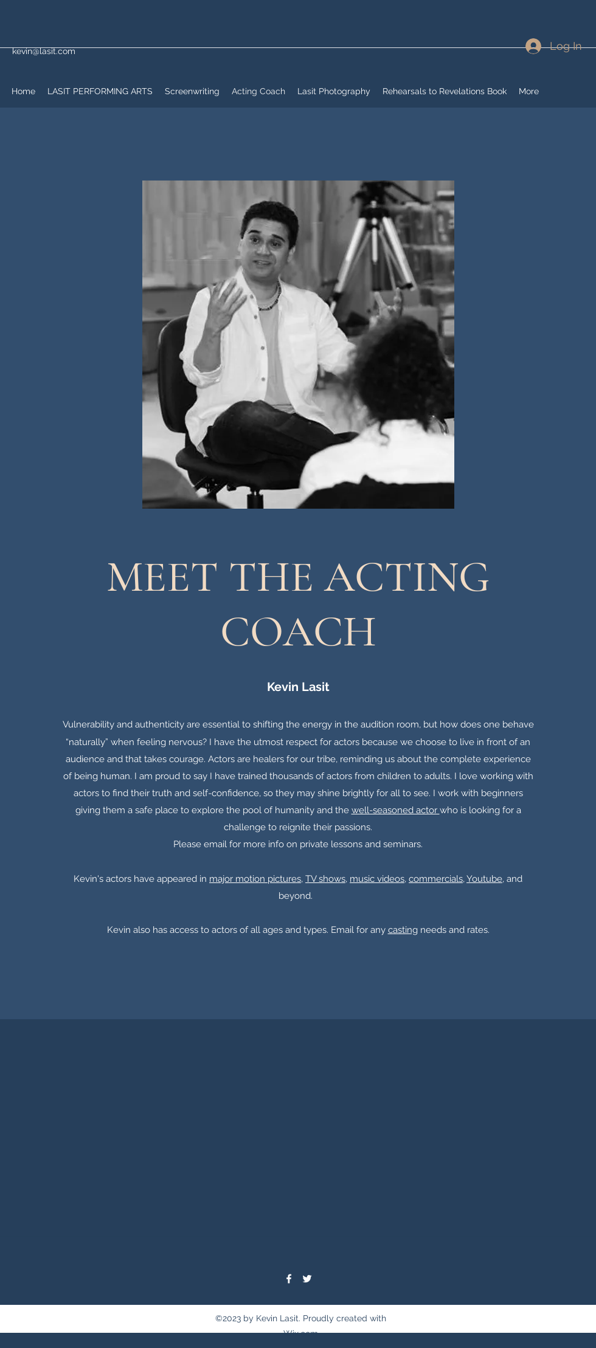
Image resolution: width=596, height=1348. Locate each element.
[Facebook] (289, 1279)
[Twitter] (307, 1279)
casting (403, 929)
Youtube (484, 878)
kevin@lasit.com (43, 51)
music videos (377, 878)
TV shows (325, 878)
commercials (436, 878)
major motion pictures (255, 878)
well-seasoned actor (396, 810)
